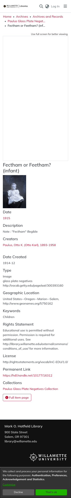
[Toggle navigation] (65, 6)
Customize (9, 484)
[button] (41, 6)
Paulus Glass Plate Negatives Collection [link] (26, 21)
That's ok (51, 492)
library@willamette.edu (21, 441)
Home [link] (7, 16)
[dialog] (35, 483)
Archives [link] (22, 16)
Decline (18, 492)
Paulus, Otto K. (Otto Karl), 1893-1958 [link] (29, 245)
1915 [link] (6, 218)
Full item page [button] (17, 397)
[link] (30, 389)
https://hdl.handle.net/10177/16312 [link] (27, 375)
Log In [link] (55, 6)
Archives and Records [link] (48, 16)
